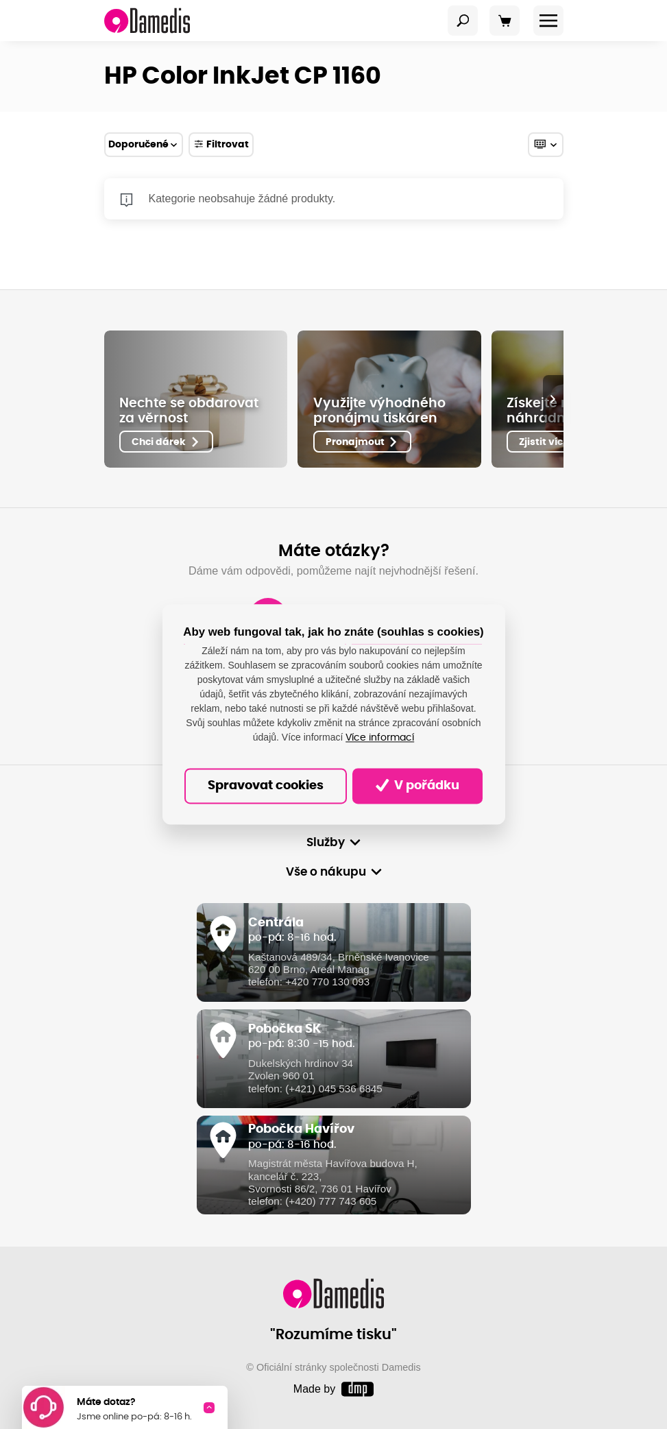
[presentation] (553, 399)
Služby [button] (325, 842)
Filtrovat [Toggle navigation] (221, 144)
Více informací (379, 738)
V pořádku (417, 786)
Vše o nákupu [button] (326, 872)
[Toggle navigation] (463, 20)
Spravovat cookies (266, 786)
